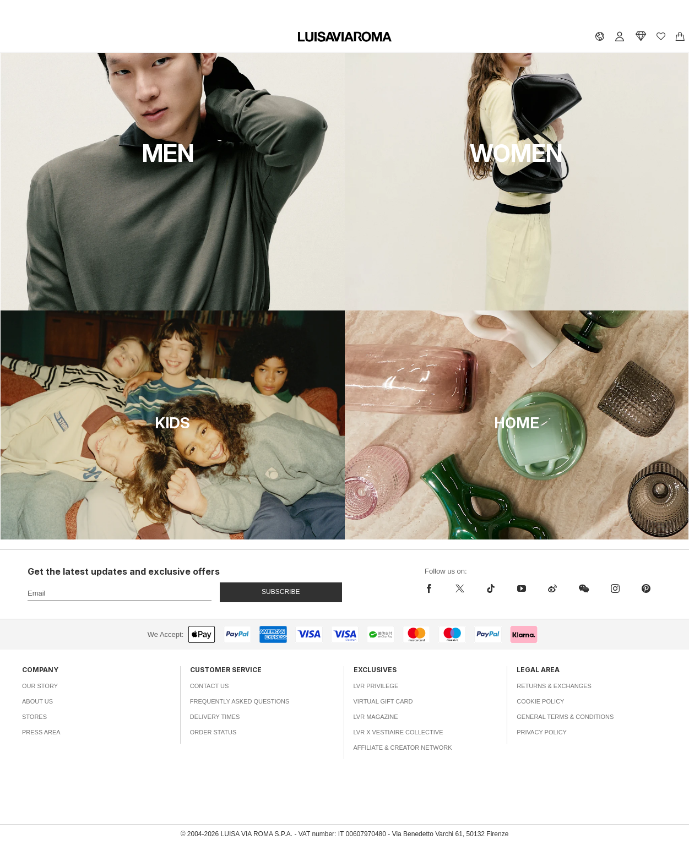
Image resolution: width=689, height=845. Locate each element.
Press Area (41, 732)
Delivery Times (215, 716)
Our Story (40, 686)
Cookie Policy (540, 701)
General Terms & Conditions (565, 716)
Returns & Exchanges (554, 686)
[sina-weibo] (552, 588)
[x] (460, 588)
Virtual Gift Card (383, 701)
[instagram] (615, 588)
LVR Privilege (376, 686)
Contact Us (209, 686)
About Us (37, 701)
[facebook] (432, 588)
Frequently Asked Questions (240, 701)
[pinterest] (646, 588)
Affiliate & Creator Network (403, 747)
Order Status (213, 732)
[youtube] (521, 588)
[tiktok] (491, 588)
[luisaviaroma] (345, 37)
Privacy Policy (542, 732)
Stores (34, 716)
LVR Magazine (376, 716)
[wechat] (583, 588)
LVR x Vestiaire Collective (398, 732)
